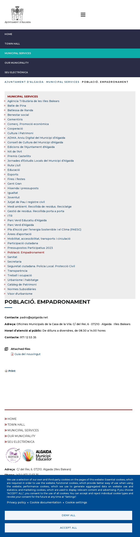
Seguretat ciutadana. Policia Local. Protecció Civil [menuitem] (41, 266)
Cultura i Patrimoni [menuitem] (20, 133)
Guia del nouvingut (27, 354)
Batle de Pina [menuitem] (16, 105)
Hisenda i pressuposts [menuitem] (23, 188)
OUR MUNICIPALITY (17, 62)
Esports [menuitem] (12, 174)
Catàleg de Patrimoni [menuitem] (21, 284)
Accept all (68, 527)
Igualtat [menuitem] (12, 193)
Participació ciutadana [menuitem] (22, 243)
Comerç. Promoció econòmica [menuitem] (28, 124)
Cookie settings (76, 502)
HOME (8, 34)
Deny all (68, 515)
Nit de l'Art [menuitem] (14, 151)
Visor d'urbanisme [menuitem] (19, 293)
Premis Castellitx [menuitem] (19, 156)
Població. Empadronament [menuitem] (25, 252)
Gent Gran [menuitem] (14, 183)
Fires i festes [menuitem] (16, 179)
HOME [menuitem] (12, 419)
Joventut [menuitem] (13, 197)
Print (11, 371)
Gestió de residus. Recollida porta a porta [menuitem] (35, 211)
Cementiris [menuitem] (15, 119)
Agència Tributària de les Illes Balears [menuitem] (33, 101)
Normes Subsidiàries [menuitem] (21, 289)
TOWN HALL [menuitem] (16, 424)
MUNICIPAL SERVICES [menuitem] (22, 96)
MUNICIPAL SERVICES (18, 53)
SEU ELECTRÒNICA (16, 72)
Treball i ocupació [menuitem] (19, 275)
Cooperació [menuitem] (15, 128)
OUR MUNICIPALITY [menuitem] (21, 436)
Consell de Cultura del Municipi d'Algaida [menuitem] (35, 142)
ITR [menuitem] (9, 215)
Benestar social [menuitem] (18, 115)
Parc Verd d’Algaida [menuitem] (20, 225)
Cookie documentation (45, 502)
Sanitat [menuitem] (12, 257)
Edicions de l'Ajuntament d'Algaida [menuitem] (31, 147)
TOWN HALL (12, 43)
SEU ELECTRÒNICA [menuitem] (20, 441)
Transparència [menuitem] (17, 271)
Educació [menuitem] (13, 170)
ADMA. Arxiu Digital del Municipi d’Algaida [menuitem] (36, 138)
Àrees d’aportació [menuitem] (19, 234)
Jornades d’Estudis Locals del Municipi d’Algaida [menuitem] (40, 160)
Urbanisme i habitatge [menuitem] (22, 280)
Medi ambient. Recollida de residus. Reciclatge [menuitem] (39, 206)
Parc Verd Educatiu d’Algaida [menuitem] (27, 220)
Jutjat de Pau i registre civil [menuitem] (26, 202)
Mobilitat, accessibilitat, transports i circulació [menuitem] (38, 238)
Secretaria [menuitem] (14, 261)
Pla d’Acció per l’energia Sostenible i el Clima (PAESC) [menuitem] (44, 229)
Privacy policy (16, 502)
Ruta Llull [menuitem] (13, 165)
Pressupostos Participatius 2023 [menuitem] (30, 248)
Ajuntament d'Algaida (24, 81)
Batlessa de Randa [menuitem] (20, 110)
